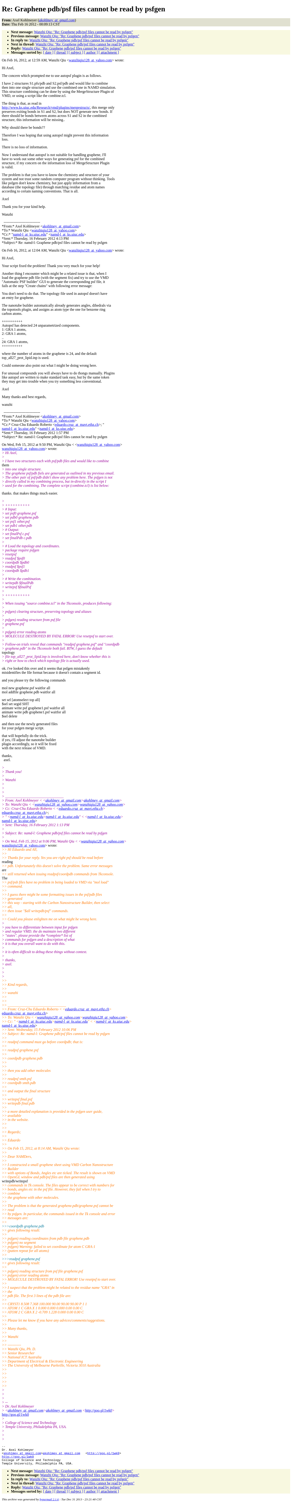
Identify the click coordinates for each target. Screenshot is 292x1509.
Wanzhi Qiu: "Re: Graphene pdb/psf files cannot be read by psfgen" (83, 32)
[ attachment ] (109, 52)
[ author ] (91, 52)
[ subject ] (76, 52)
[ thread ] (61, 52)
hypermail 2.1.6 (49, 1503)
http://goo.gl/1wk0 (98, 1410)
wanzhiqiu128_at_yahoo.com (90, 60)
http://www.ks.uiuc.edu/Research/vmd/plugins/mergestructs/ (46, 107)
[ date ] (48, 52)
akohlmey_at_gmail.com (60, 226)
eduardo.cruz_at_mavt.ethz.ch (77, 424)
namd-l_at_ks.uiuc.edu (29, 234)
